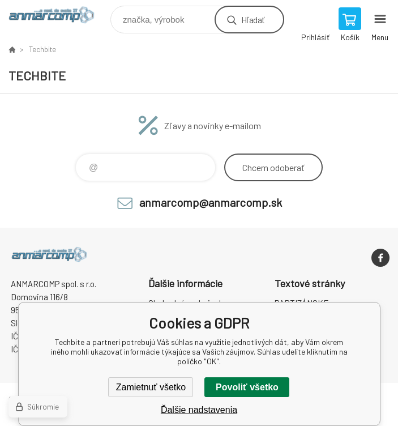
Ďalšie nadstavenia (199, 410)
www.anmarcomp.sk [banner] (58, 16)
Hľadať (252, 19)
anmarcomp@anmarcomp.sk (210, 202)
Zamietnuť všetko (151, 387)
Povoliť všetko (247, 387)
